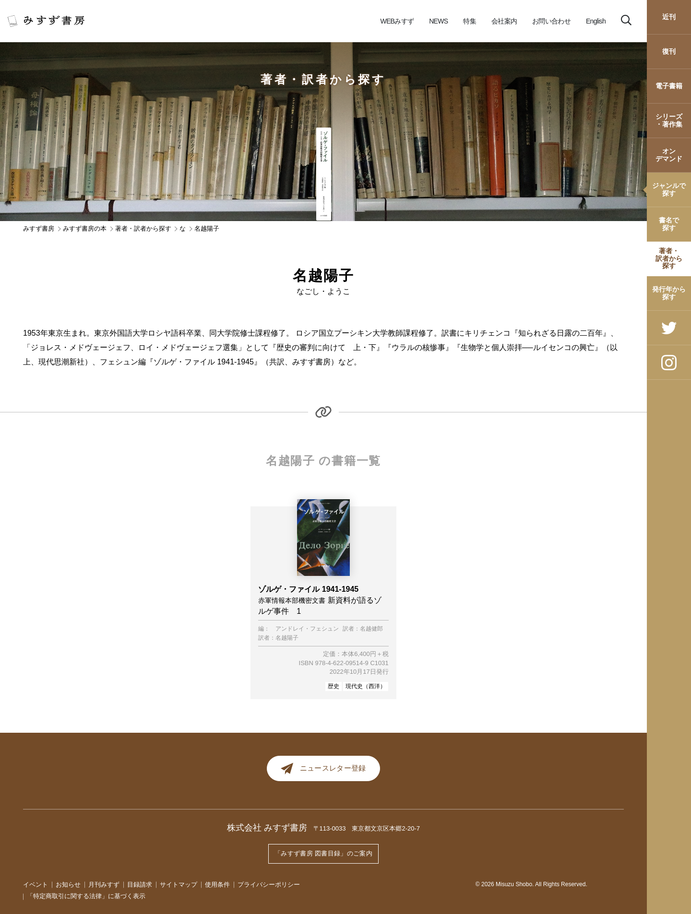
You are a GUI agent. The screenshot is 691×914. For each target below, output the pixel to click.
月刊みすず (103, 884)
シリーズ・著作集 (668, 120)
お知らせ (68, 884)
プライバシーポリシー (269, 884)
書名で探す (669, 223)
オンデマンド (668, 154)
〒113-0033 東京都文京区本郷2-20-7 (366, 831)
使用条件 (217, 884)
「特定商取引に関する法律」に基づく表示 (86, 896)
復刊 (669, 51)
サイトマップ (178, 884)
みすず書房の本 (85, 228)
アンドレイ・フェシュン (307, 629)
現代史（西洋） (366, 686)
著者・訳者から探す (668, 258)
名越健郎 (371, 629)
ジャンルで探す (669, 189)
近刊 (669, 17)
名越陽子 (286, 638)
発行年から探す (669, 292)
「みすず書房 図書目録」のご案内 (323, 855)
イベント (35, 884)
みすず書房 (38, 228)
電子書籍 (668, 86)
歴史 (333, 686)
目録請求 (139, 884)
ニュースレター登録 (323, 770)
